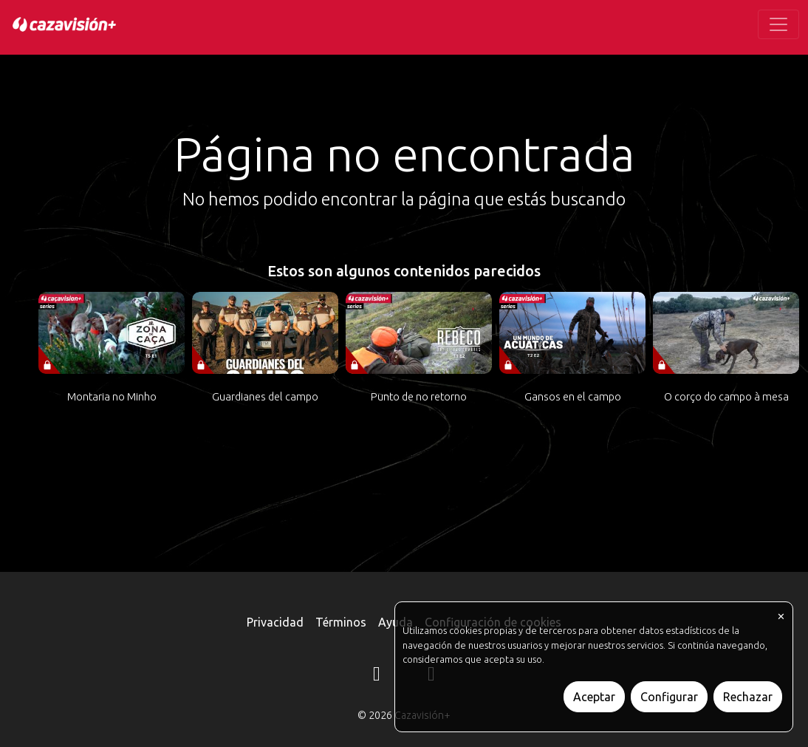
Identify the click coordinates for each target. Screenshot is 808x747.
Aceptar (594, 696)
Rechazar (748, 696)
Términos (340, 622)
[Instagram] (376, 676)
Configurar (669, 696)
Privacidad (275, 622)
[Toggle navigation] (778, 24)
